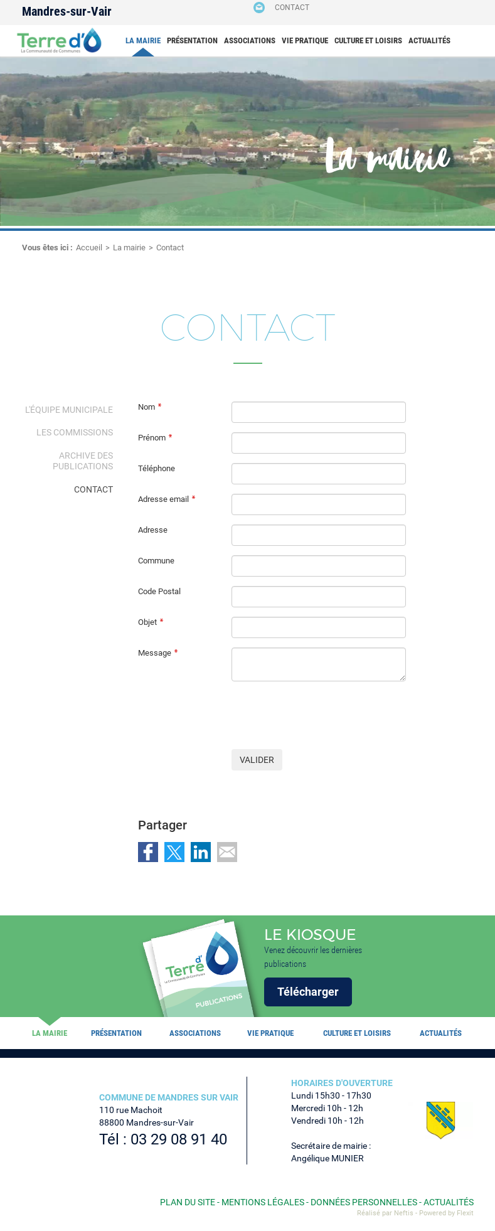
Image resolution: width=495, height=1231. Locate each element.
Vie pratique (305, 40)
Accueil (89, 247)
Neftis (403, 1213)
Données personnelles (364, 1202)
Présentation (192, 40)
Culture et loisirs (368, 40)
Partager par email (227, 852)
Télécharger (308, 991)
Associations (249, 40)
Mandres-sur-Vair (67, 11)
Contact (292, 7)
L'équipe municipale (69, 410)
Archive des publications (83, 460)
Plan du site (187, 1202)
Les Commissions (74, 432)
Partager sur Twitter (174, 852)
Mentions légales (262, 1202)
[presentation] (327, 715)
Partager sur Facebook (148, 852)
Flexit (465, 1213)
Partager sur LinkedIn (201, 852)
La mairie (143, 40)
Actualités (429, 40)
